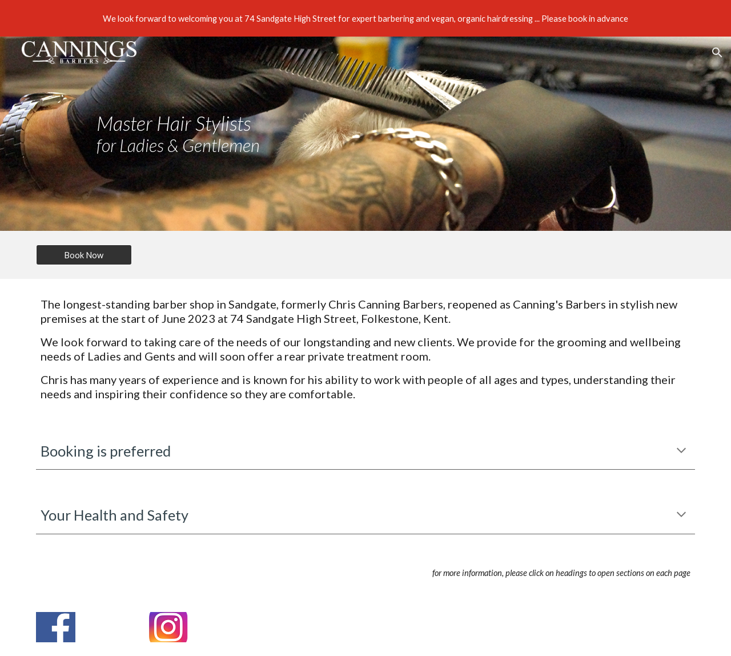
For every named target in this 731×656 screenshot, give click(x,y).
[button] (717, 52)
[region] (365, 18)
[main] (224, 134)
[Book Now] (84, 255)
